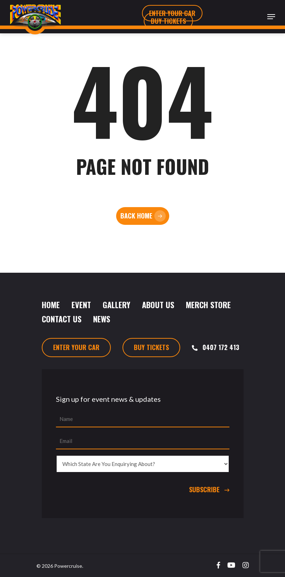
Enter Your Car (76, 347)
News (101, 318)
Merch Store (208, 304)
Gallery (116, 304)
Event (81, 304)
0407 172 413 (221, 347)
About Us (158, 304)
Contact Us (61, 318)
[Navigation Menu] (271, 16)
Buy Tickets (151, 347)
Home (51, 304)
